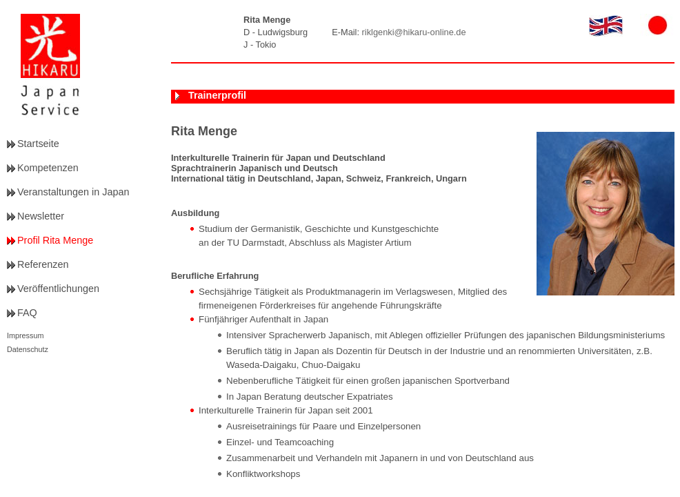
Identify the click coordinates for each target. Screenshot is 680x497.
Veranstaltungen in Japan (73, 191)
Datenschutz (27, 349)
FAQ (27, 312)
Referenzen (42, 264)
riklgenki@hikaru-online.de (414, 32)
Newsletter (40, 216)
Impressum (25, 335)
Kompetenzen (48, 167)
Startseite (38, 143)
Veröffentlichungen (58, 288)
